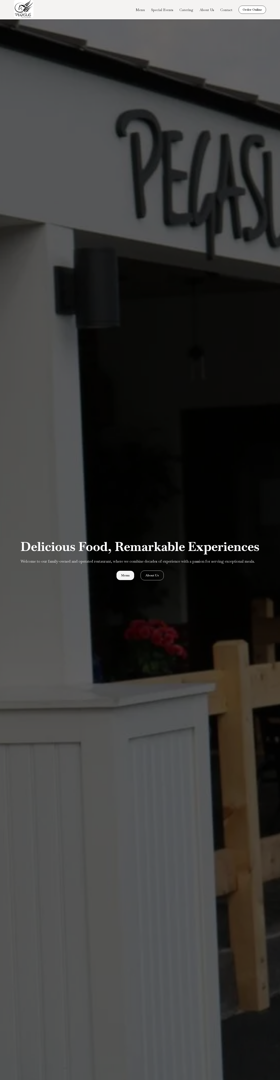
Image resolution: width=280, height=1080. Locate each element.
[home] (23, 9)
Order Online (252, 10)
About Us (207, 10)
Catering (186, 10)
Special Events (162, 10)
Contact (226, 10)
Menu (140, 10)
